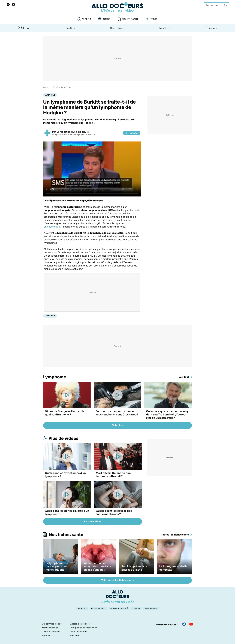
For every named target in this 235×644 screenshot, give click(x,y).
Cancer (136, 608)
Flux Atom (74, 635)
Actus (106, 19)
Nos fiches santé (66, 534)
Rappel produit (98, 608)
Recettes (82, 608)
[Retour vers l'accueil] (117, 7)
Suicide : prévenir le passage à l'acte (134, 568)
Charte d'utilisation (51, 631)
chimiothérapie (52, 226)
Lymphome (66, 87)
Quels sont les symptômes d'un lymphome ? (65, 474)
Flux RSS (46, 635)
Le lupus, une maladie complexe (173, 568)
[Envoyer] (226, 5)
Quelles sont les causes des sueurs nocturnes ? (114, 512)
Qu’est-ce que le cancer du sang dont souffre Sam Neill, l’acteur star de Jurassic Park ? (167, 414)
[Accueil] (117, 596)
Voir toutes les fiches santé (117, 580)
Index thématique (78, 631)
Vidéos (86, 19)
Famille (163, 28)
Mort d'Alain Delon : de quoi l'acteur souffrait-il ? (113, 474)
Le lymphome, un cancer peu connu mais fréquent (57, 566)
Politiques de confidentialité (83, 627)
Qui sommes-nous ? (51, 623)
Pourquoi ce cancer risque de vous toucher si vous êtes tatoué (116, 412)
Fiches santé (130, 19)
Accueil (46, 87)
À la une (23, 28)
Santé (69, 28)
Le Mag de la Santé (119, 608)
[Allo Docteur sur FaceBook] (8, 4)
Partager (131, 132)
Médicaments (151, 608)
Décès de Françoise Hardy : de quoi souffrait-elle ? (64, 412)
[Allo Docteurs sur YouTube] (13, 4)
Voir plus (117, 425)
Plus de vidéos (64, 438)
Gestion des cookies (80, 623)
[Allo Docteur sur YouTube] (191, 624)
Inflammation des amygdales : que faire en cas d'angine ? (97, 566)
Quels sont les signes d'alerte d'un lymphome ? (67, 512)
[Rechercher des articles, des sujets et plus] (216, 5)
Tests (154, 19)
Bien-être (116, 28)
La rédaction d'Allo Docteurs (73, 131)
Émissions (211, 28)
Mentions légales (50, 627)
